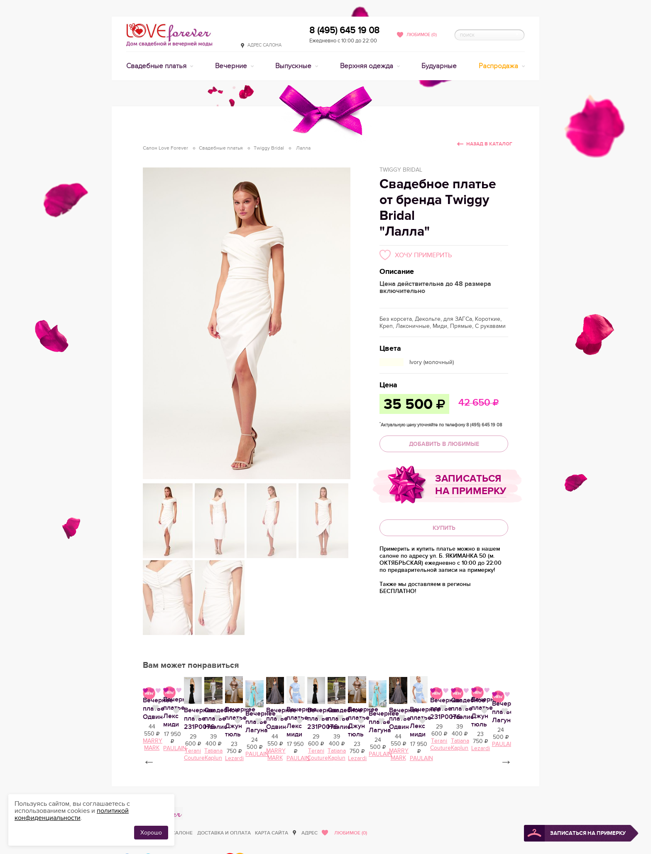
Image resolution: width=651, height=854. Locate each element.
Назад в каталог (489, 144)
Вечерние (232, 66)
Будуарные (439, 66)
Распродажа (499, 66)
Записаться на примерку (470, 485)
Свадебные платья (157, 66)
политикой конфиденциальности (72, 814)
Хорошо (151, 832)
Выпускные (294, 66)
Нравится (209, 793)
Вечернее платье (169, 793)
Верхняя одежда (367, 66)
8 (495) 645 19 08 (344, 30)
